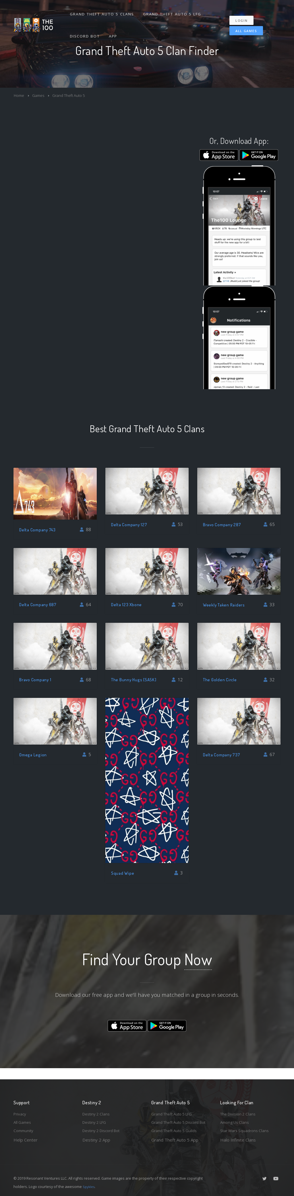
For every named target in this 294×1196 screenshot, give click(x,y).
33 (269, 604)
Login (244, 14)
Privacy (20, 1104)
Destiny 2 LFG (96, 1113)
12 (177, 679)
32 (269, 679)
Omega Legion (34, 754)
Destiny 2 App (96, 1131)
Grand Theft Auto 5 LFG (172, 10)
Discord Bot (85, 27)
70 (177, 604)
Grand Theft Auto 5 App (174, 1140)
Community (24, 1122)
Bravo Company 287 (223, 524)
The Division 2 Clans (240, 1104)
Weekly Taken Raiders (225, 605)
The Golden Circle (220, 679)
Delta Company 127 (130, 524)
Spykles (89, 1186)
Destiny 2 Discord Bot (104, 1122)
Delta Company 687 (39, 604)
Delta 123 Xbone (127, 604)
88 (85, 529)
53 (177, 524)
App (114, 27)
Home (20, 95)
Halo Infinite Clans (238, 1131)
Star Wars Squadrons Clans (246, 1122)
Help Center (25, 1131)
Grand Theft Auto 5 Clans (102, 10)
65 (269, 524)
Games (41, 95)
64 (85, 604)
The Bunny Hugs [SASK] (135, 679)
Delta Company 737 (223, 754)
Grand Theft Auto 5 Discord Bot (178, 1117)
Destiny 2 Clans (97, 1104)
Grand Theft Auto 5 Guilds (177, 1130)
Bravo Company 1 (36, 679)
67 (269, 754)
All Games (242, 25)
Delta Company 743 (39, 529)
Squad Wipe (123, 873)
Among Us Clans (236, 1113)
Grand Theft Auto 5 (74, 95)
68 (85, 679)
